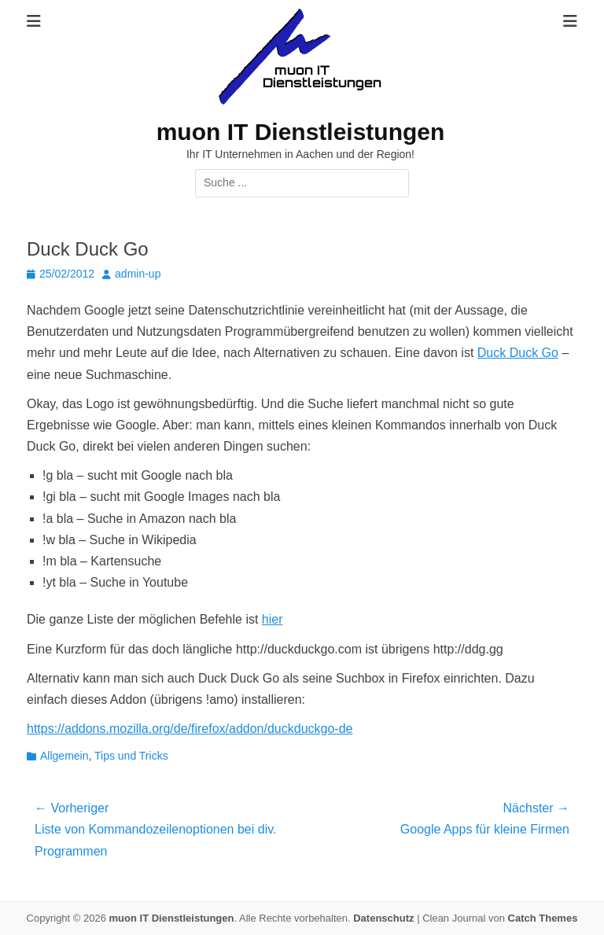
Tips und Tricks (131, 755)
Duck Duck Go (517, 352)
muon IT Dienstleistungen (301, 132)
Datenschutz (383, 918)
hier (272, 619)
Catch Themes (543, 918)
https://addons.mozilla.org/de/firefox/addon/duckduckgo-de (189, 728)
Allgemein (64, 755)
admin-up (137, 273)
